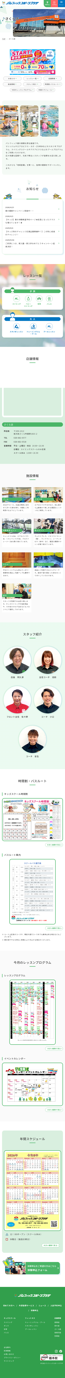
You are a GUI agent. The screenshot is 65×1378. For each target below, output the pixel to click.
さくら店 (57, 1329)
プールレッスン (31, 1329)
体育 (5, 1329)
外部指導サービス (26, 1305)
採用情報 (7, 1351)
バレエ (6, 1332)
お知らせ (11, 78)
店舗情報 (51, 78)
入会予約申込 (56, 1305)
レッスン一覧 (32, 78)
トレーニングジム (35, 1322)
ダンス (6, 1326)
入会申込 (54, 4)
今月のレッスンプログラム (22, 90)
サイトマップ (9, 1361)
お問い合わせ (9, 1354)
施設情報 (11, 84)
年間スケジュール (45, 90)
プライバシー (12, 1357)
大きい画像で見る (54, 845)
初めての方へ (9, 1305)
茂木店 (56, 1326)
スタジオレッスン (31, 1326)
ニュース (42, 1305)
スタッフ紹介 (31, 84)
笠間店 (56, 1336)
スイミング (8, 1322)
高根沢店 (57, 1332)
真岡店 (56, 1322)
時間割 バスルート (52, 84)
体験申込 (47, 4)
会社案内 (7, 1347)
